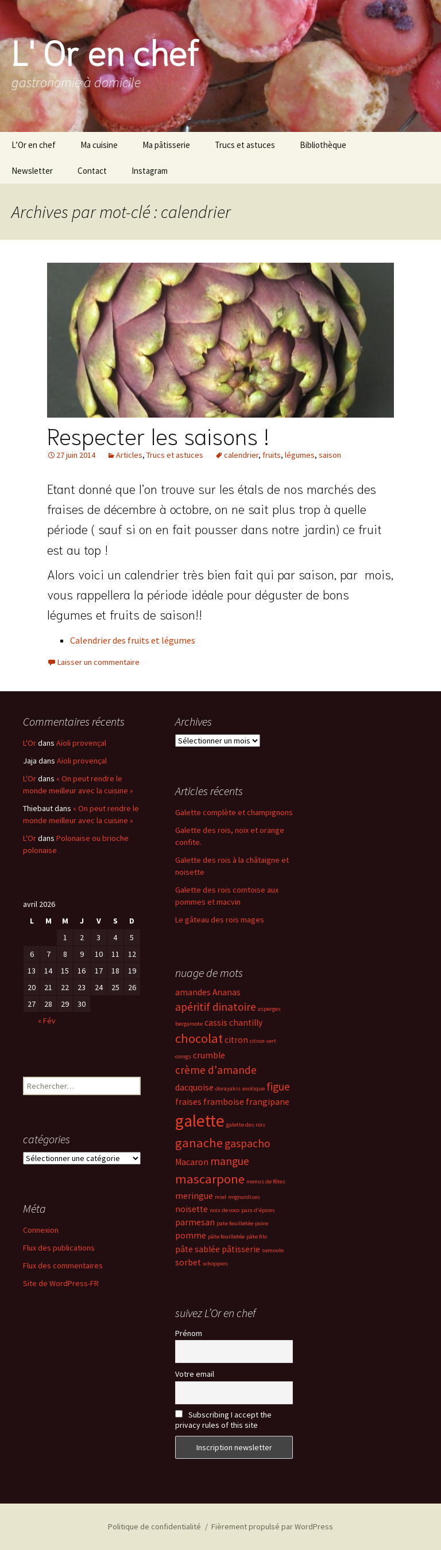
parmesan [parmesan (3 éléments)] (195, 1222)
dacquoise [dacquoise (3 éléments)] (194, 1087)
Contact (92, 170)
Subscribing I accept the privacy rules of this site (223, 1419)
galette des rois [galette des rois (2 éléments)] (245, 1124)
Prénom (188, 1333)
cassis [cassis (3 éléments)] (215, 1022)
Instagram (149, 170)
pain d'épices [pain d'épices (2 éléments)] (258, 1210)
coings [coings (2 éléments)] (183, 1056)
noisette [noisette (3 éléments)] (191, 1209)
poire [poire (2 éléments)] (261, 1223)
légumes (300, 455)
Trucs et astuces (245, 144)
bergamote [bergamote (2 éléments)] (189, 1023)
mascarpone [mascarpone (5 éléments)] (210, 1179)
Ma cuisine (99, 144)
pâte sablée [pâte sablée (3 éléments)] (197, 1249)
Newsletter (32, 170)
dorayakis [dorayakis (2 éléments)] (228, 1088)
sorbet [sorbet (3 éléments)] (188, 1262)
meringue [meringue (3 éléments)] (194, 1195)
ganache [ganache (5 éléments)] (199, 1143)
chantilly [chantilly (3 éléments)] (245, 1022)
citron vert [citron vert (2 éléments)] (263, 1041)
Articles (129, 455)
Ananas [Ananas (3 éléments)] (226, 992)
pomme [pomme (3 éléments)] (190, 1235)
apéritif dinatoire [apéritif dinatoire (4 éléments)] (215, 1007)
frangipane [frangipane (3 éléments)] (267, 1101)
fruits (271, 455)
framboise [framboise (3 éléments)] (223, 1101)
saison (330, 455)
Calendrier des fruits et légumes (132, 640)
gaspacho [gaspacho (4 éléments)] (247, 1143)
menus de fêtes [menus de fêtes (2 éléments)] (265, 1181)
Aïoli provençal (81, 743)
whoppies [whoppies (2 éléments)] (215, 1263)
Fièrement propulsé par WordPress (272, 1526)
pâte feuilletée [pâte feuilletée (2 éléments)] (226, 1236)
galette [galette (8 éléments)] (200, 1120)
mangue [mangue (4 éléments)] (229, 1161)
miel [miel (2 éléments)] (220, 1197)
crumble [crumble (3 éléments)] (209, 1055)
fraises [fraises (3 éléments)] (188, 1101)
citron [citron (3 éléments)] (236, 1039)
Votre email (194, 1374)
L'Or (29, 743)
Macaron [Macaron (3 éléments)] (191, 1161)
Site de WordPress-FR (61, 1283)
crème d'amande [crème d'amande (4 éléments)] (216, 1070)
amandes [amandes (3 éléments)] (193, 992)
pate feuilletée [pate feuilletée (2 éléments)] (234, 1223)
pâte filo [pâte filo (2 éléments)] (256, 1236)
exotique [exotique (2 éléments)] (253, 1088)
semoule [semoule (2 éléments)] (273, 1250)
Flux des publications (59, 1248)
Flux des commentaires (63, 1265)
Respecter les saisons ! (158, 435)
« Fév (47, 1020)
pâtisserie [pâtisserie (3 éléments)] (241, 1249)
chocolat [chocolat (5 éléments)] (199, 1038)
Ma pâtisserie (166, 144)
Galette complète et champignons (234, 812)
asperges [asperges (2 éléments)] (269, 1008)
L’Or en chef (33, 144)
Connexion (41, 1230)
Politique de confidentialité (154, 1526)
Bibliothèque (323, 144)
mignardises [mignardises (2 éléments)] (244, 1197)
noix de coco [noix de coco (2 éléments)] (224, 1210)
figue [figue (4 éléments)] (278, 1086)
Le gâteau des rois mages (219, 919)
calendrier (241, 455)
